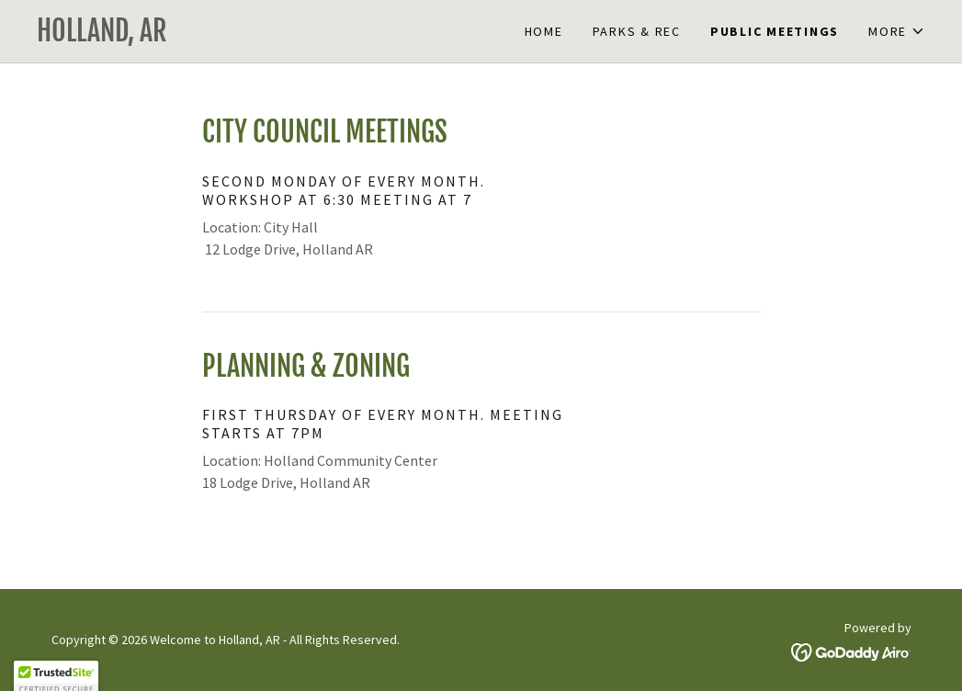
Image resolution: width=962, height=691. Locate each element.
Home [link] (544, 31)
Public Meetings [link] (774, 31)
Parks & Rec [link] (637, 31)
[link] (259, 36)
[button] (896, 31)
